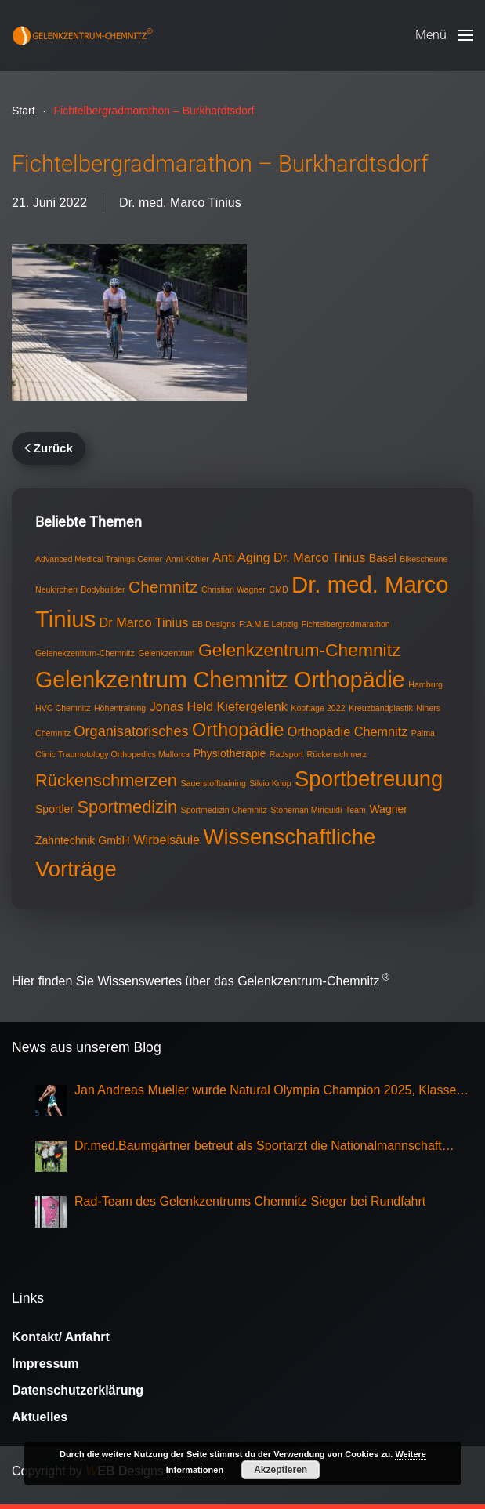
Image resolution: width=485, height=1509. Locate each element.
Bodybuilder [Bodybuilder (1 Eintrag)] (103, 589)
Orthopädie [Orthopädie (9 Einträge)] (238, 730)
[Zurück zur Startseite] (82, 35)
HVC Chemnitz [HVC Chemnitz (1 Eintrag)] (62, 708)
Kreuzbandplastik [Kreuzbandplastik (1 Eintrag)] (381, 708)
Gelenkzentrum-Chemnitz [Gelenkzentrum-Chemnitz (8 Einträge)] (299, 650)
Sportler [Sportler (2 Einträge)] (54, 809)
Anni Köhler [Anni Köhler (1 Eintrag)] (187, 559)
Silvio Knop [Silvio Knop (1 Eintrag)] (270, 783)
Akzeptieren (280, 1469)
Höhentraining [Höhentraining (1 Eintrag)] (120, 708)
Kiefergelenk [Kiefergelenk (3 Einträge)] (252, 706)
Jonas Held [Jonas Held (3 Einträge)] (181, 706)
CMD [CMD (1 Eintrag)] (278, 589)
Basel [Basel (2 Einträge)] (382, 558)
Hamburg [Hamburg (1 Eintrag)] (425, 684)
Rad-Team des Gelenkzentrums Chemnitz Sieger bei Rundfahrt (249, 1201)
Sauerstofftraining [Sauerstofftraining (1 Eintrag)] (212, 783)
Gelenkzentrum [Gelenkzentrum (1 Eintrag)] (166, 653)
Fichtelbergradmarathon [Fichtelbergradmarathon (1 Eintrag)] (346, 624)
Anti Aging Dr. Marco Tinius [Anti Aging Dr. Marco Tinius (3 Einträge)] (288, 557)
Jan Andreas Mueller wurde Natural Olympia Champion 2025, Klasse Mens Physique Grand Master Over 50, (265, 1091)
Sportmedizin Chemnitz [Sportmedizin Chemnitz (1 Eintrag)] (224, 809)
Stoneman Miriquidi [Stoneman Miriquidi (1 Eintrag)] (306, 809)
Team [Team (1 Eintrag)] (356, 809)
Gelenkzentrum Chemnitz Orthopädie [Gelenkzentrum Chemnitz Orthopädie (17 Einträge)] (220, 679)
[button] (444, 35)
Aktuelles (39, 1417)
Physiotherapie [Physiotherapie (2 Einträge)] (230, 753)
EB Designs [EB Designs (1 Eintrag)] (214, 624)
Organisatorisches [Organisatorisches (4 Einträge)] (131, 731)
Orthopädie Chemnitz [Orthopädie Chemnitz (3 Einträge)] (348, 731)
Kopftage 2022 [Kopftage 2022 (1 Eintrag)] (318, 708)
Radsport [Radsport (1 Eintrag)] (286, 754)
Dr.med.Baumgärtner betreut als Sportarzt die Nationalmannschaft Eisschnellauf (258, 1147)
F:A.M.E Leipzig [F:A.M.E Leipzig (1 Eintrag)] (268, 624)
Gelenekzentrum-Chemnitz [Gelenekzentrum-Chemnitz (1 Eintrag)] (85, 653)
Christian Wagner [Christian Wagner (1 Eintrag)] (233, 589)
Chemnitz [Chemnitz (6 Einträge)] (162, 587)
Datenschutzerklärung (77, 1390)
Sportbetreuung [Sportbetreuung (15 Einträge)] (369, 779)
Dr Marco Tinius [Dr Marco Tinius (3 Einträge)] (144, 622)
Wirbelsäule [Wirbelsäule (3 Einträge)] (166, 839)
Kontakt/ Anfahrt (61, 1337)
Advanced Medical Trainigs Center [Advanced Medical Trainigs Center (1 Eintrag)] (98, 559)
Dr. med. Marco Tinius (180, 202)
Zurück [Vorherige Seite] (48, 448)
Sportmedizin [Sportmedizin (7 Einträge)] (128, 807)
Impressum (45, 1363)
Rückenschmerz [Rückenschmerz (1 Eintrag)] (337, 754)
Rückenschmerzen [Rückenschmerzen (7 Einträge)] (106, 780)
